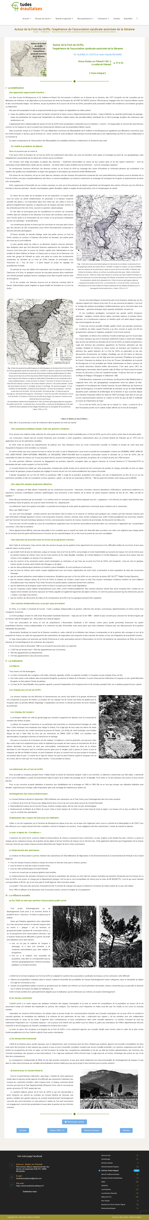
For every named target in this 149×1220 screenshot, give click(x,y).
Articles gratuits (107, 1163)
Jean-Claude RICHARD (110, 54)
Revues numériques (108, 1208)
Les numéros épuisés (109, 1193)
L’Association (123, 1217)
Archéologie (105, 1159)
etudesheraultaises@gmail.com (29, 1178)
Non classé (105, 1201)
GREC (103, 1182)
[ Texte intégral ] (97, 73)
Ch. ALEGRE (79, 54)
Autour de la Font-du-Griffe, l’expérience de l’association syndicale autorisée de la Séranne (84, 32)
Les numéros (106, 1189)
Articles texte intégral (110, 1170)
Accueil (114, 1217)
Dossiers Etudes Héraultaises (111, 1178)
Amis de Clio (105, 1155)
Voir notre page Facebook (29, 1156)
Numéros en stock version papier (113, 1204)
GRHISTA (104, 1186)
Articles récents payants (110, 1167)
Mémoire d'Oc (106, 1197)
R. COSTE (91, 54)
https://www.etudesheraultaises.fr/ (30, 1186)
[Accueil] (35, 32)
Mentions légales (136, 1217)
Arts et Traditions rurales (110, 1174)
